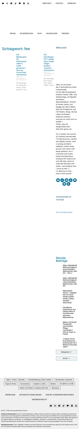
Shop (39, 33)
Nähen (13, 33)
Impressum (10, 395)
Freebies (65, 33)
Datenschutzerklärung (30, 395)
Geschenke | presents (63, 380)
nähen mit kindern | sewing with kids (34, 388)
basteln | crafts (39, 384)
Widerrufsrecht (39, 399)
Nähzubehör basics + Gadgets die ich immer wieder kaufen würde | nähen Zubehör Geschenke (70, 297)
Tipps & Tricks (10, 384)
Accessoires (25, 384)
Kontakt (59, 3)
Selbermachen (26, 33)
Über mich (46, 3)
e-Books (52, 384)
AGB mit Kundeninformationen (60, 395)
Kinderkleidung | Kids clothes (40, 380)
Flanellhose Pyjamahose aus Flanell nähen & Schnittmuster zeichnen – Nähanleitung (69, 312)
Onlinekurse (52, 33)
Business (55, 388)
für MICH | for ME (66, 384)
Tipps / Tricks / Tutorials (15, 380)
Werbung (71, 3)
